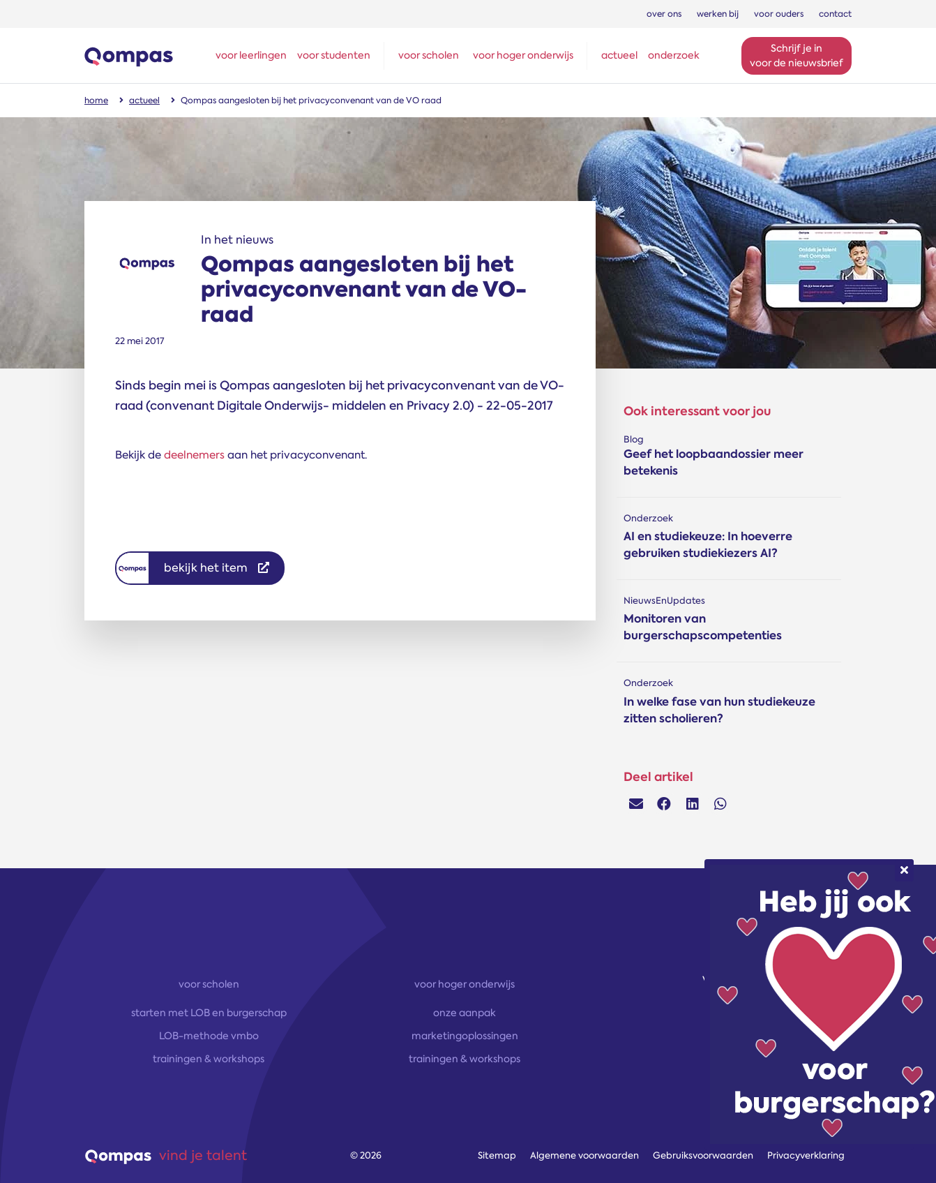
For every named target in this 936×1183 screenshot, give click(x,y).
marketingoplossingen (465, 1035)
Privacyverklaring (806, 1155)
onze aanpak (464, 1012)
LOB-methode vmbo (209, 1035)
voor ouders (778, 14)
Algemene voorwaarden (584, 1155)
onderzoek (674, 55)
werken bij (718, 14)
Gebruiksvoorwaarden (703, 1155)
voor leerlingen (251, 55)
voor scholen (428, 55)
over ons (664, 14)
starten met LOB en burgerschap (209, 1012)
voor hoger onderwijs (523, 55)
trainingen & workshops (208, 1058)
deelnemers (194, 454)
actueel (619, 55)
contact (835, 14)
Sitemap (497, 1155)
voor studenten (333, 55)
